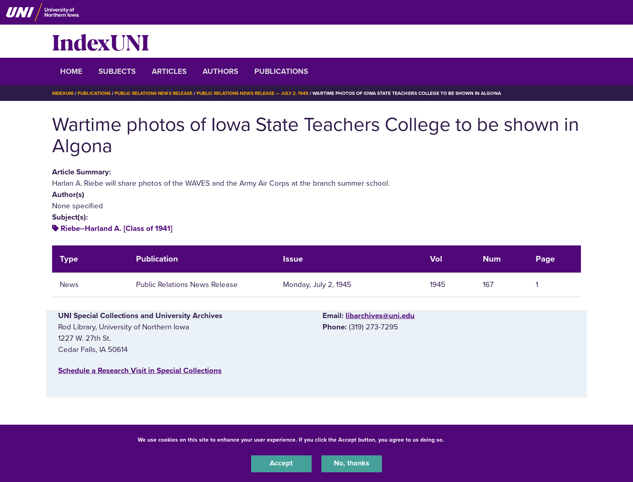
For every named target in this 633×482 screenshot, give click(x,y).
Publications (281, 71)
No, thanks (351, 463)
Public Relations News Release (157, 93)
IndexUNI (100, 41)
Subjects (117, 71)
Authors (220, 71)
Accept (281, 463)
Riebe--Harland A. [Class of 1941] (116, 228)
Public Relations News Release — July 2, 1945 (258, 93)
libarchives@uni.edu (380, 315)
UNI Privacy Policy (471, 439)
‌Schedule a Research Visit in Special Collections (140, 370)
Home (71, 71)
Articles (169, 71)
